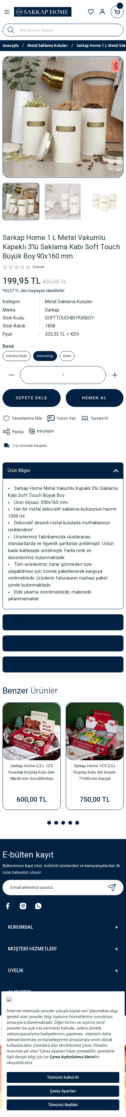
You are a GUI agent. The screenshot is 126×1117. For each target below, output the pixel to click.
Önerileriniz (19, 664)
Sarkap (52, 310)
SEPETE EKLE (31, 397)
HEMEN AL (94, 397)
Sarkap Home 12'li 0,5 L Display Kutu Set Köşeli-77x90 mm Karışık (94, 772)
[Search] (63, 30)
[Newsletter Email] (63, 887)
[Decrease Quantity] (11, 375)
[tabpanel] (31, 758)
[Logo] (42, 12)
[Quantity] (63, 375)
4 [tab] (70, 823)
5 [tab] (77, 823)
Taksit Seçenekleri (26, 643)
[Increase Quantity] (114, 375)
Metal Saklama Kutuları (69, 301)
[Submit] (111, 887)
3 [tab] (63, 823)
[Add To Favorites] (22, 418)
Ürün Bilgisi (19, 470)
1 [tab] (49, 823)
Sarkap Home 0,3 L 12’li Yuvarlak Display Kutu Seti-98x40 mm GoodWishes (32, 772)
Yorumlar (17, 622)
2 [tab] (56, 823)
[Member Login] (102, 11)
